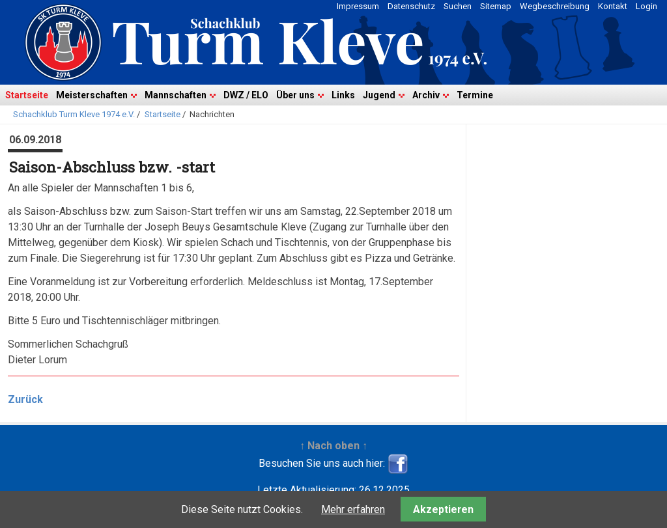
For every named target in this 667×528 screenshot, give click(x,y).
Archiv (426, 95)
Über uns (295, 95)
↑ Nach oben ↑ (333, 445)
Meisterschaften (92, 95)
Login (646, 6)
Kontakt (612, 6)
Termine (475, 95)
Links (343, 95)
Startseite (26, 95)
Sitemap (495, 6)
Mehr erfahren (353, 509)
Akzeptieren (443, 509)
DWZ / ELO (245, 95)
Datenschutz (411, 6)
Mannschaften (175, 95)
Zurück (25, 399)
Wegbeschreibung (554, 6)
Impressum (358, 6)
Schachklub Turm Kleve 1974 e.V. (74, 114)
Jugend (379, 95)
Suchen (458, 6)
